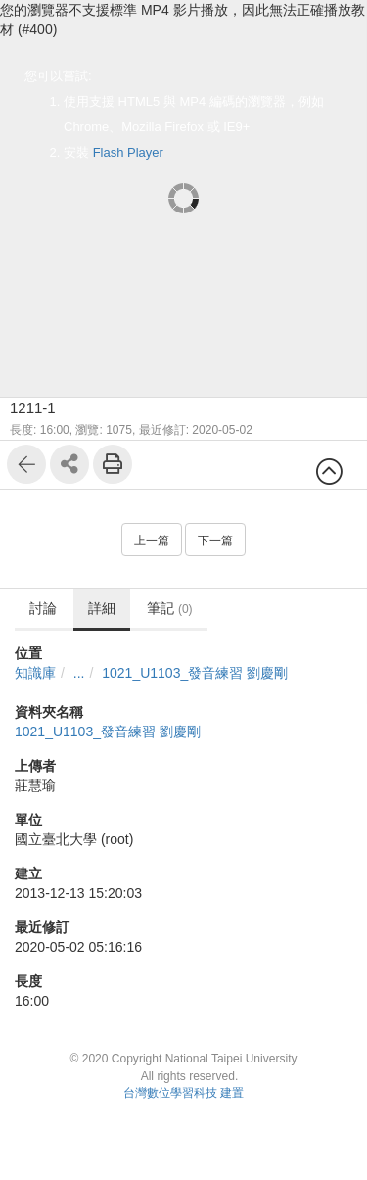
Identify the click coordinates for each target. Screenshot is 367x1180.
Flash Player (128, 152)
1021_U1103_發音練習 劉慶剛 (195, 673)
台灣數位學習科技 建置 (183, 1093)
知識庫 (35, 673)
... (79, 673)
